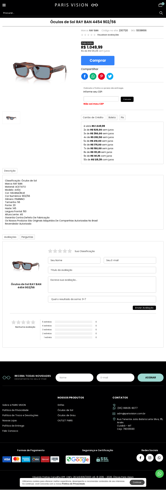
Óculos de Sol (65, 410)
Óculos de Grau (67, 416)
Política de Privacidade (15, 410)
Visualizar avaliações (108, 35)
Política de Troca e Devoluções (20, 416)
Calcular (128, 99)
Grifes (61, 405)
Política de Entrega (13, 426)
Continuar (137, 482)
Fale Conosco (10, 431)
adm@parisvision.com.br (129, 414)
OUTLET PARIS (65, 421)
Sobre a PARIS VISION (14, 405)
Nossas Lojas (9, 421)
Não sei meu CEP (93, 104)
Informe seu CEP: (93, 92)
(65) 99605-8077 (125, 408)
